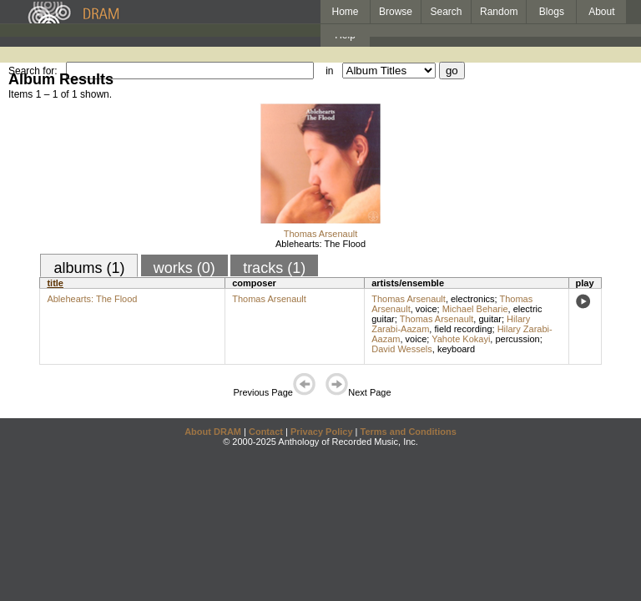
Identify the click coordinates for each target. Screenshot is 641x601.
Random (498, 12)
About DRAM (212, 432)
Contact (266, 432)
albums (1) (88, 268)
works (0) (184, 268)
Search (446, 12)
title (55, 283)
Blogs (551, 12)
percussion (517, 339)
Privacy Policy (321, 432)
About (601, 12)
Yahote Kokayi (461, 339)
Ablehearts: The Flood (320, 244)
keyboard (456, 349)
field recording (463, 329)
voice (426, 309)
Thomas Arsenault (321, 234)
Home (344, 12)
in (329, 71)
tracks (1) (274, 268)
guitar (490, 319)
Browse (395, 12)
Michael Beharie (475, 309)
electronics (473, 299)
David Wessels (401, 349)
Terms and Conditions (409, 432)
